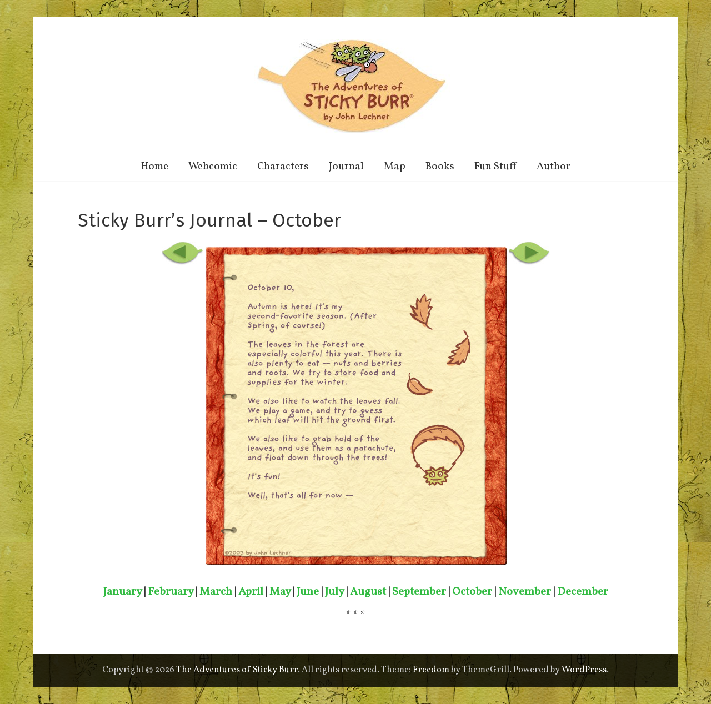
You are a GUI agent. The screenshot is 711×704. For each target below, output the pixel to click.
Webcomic (212, 166)
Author (553, 166)
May (280, 592)
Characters (283, 166)
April (250, 592)
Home (154, 166)
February (170, 592)
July (334, 592)
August (368, 592)
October (472, 592)
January (122, 592)
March (215, 592)
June (308, 592)
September (419, 592)
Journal (346, 166)
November (524, 592)
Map (394, 166)
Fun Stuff (495, 166)
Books (439, 166)
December (582, 592)
